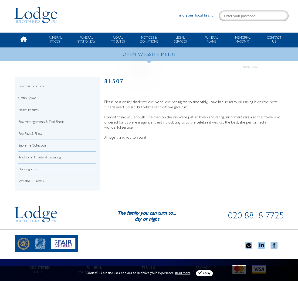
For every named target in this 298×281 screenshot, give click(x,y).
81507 (114, 82)
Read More (182, 273)
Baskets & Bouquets (31, 86)
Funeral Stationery (86, 39)
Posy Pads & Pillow (30, 134)
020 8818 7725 (256, 216)
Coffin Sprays (27, 98)
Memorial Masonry (243, 39)
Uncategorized (28, 169)
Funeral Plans (211, 39)
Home (246, 67)
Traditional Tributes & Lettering (39, 158)
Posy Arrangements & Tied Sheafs (41, 122)
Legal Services (180, 39)
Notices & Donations (149, 39)
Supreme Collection (32, 146)
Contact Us (274, 39)
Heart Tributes (28, 110)
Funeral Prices (55, 39)
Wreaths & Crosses (31, 181)
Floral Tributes (118, 39)
